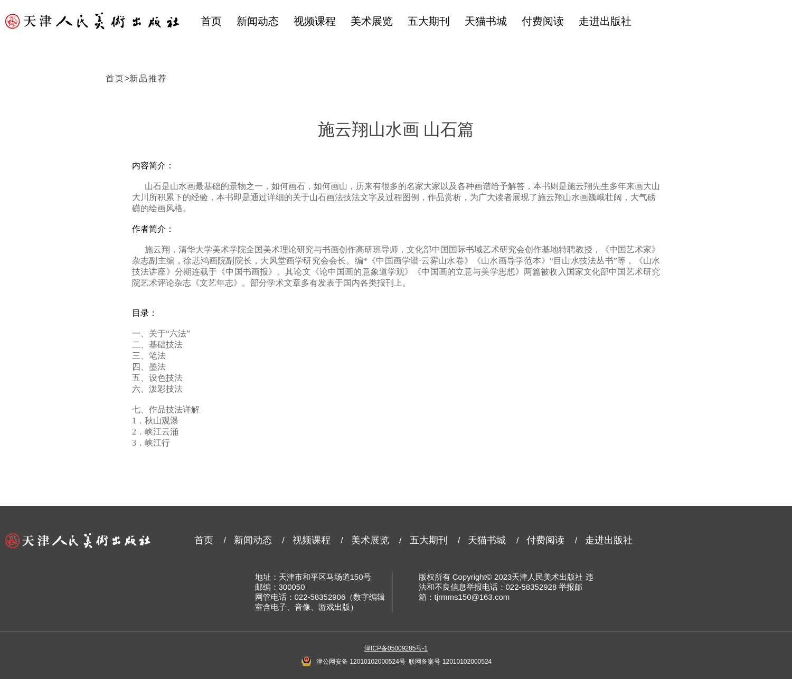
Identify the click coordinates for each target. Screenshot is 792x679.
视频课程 (315, 21)
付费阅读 (543, 21)
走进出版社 (605, 21)
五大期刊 (429, 21)
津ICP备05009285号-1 (396, 648)
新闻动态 (258, 21)
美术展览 (372, 21)
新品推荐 (148, 78)
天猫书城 (486, 21)
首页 (211, 21)
